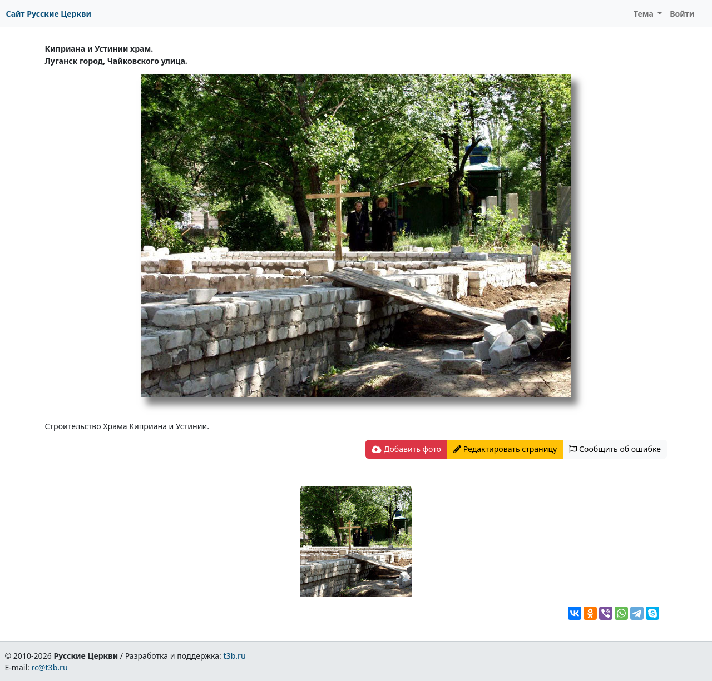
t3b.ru (235, 655)
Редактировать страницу (505, 449)
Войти (682, 13)
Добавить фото (406, 449)
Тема (645, 13)
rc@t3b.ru (50, 667)
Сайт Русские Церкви (48, 13)
